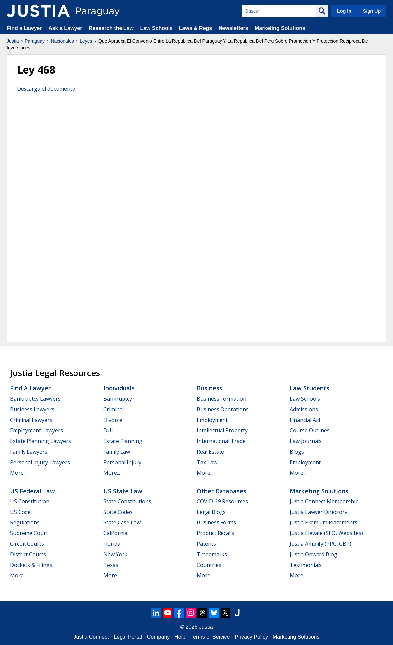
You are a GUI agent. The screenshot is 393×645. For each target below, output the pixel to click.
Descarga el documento (46, 88)
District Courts (28, 554)
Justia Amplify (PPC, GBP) (320, 543)
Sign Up (372, 11)
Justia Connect (91, 637)
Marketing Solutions (280, 28)
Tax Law (207, 462)
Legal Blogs (211, 512)
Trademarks (212, 554)
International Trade (221, 441)
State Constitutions (127, 501)
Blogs (297, 451)
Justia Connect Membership (324, 501)
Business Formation (221, 398)
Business (209, 388)
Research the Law (111, 28)
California (115, 533)
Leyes (86, 41)
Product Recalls (215, 533)
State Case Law (122, 522)
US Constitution (29, 501)
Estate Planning (122, 441)
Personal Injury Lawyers (40, 462)
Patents (206, 543)
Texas (110, 565)
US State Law (122, 491)
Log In (344, 11)
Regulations (25, 522)
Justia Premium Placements (323, 522)
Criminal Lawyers (31, 419)
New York (115, 554)
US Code (20, 512)
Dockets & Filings (31, 565)
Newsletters (233, 28)
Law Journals (306, 441)
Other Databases (221, 491)
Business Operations (223, 409)
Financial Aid (305, 419)
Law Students (309, 388)
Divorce (112, 419)
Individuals (119, 388)
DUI (108, 430)
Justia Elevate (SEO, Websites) (326, 533)
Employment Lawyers (36, 430)
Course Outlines (310, 430)
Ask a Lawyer (66, 28)
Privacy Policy (251, 637)
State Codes (118, 512)
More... (18, 472)
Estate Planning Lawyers (40, 441)
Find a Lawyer (24, 28)
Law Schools (156, 28)
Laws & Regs (195, 28)
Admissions (304, 409)
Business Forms (216, 522)
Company (158, 637)
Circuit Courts (27, 543)
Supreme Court (29, 533)
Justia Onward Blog (313, 554)
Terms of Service (210, 637)
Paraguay (35, 41)
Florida (111, 543)
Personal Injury (122, 462)
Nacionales (62, 41)
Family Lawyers (28, 451)
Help (179, 637)
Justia (13, 41)
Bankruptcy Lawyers (35, 398)
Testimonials (306, 565)
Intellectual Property (222, 430)
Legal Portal (128, 637)
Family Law (116, 451)
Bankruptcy (117, 398)
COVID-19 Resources (222, 501)
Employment (212, 419)
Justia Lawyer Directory (318, 512)
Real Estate (210, 451)
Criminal (113, 409)
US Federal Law (32, 491)
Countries (209, 565)
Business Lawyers (32, 409)
